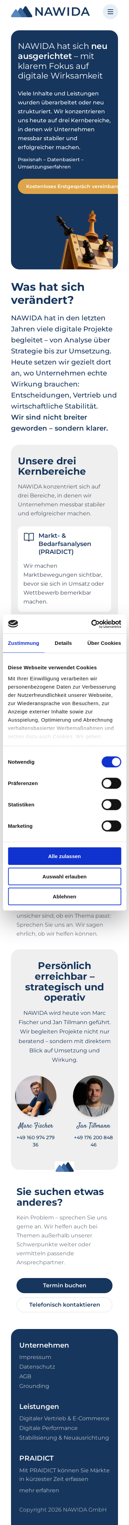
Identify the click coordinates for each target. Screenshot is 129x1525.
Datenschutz (37, 1366)
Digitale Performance (48, 1428)
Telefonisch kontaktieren (64, 1304)
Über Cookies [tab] (104, 643)
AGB (25, 1376)
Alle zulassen (64, 856)
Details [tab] (63, 643)
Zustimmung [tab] (23, 643)
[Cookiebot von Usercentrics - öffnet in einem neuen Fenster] (92, 623)
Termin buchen (64, 1285)
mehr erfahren (39, 1490)
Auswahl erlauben (64, 876)
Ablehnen (64, 896)
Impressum (35, 1357)
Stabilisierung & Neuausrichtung (64, 1437)
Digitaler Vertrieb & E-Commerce (64, 1418)
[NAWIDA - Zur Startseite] (50, 11)
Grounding (34, 1386)
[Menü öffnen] (110, 11)
